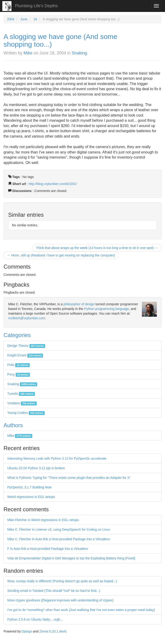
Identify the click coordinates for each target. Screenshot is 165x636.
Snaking (79, 53)
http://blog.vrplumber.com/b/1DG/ (53, 184)
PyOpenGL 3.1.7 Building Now (29, 487)
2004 (10, 19)
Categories (17, 335)
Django (27, 631)
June (23, 19)
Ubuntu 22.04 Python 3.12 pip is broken (36, 468)
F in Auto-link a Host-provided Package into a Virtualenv (47, 549)
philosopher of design (79, 304)
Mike (28, 53)
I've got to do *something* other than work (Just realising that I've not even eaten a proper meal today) (81, 610)
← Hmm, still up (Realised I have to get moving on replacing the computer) (61, 255)
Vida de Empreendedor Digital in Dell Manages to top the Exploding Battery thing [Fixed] (71, 558)
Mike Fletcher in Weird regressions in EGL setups (43, 520)
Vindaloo (22, 403)
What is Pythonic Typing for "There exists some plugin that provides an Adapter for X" (69, 478)
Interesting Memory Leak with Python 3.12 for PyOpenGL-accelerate (56, 458)
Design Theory (26, 346)
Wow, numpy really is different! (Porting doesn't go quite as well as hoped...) (62, 581)
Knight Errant (25, 355)
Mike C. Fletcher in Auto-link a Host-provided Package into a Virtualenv (58, 539)
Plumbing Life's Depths (36, 6)
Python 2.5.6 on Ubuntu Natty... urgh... (35, 619)
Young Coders (26, 413)
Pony (18, 374)
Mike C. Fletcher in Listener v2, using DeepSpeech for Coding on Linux (58, 529)
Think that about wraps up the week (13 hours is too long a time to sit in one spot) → (97, 248)
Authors (13, 425)
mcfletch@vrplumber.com (26, 318)
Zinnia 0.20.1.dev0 (52, 631)
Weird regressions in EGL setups (31, 497)
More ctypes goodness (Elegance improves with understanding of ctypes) (60, 600)
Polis (18, 365)
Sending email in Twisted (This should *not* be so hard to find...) (53, 591)
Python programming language (106, 309)
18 (35, 19)
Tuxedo (21, 393)
